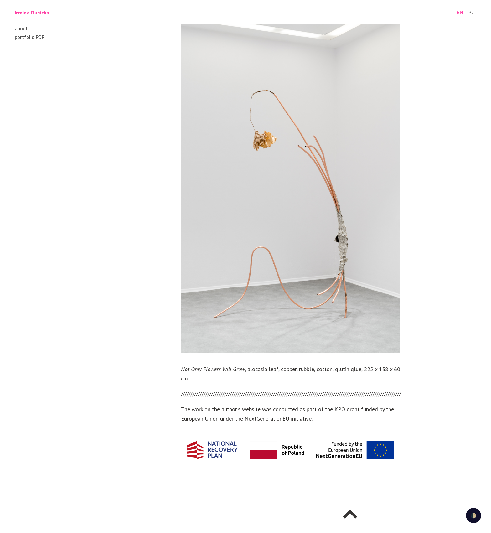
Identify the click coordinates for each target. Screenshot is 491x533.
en (460, 12)
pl (471, 12)
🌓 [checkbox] (473, 515)
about (21, 28)
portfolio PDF (29, 37)
